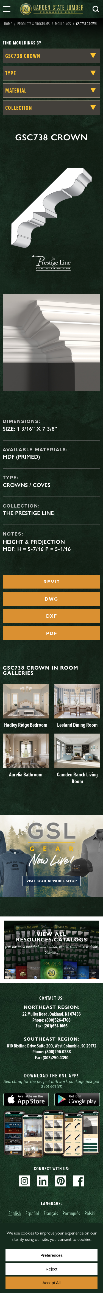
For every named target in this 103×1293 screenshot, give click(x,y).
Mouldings (63, 24)
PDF (51, 633)
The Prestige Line (28, 513)
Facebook (78, 1180)
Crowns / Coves (26, 485)
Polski (90, 1213)
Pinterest (60, 1180)
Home (8, 24)
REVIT (51, 581)
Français (51, 1213)
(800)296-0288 (58, 1051)
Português (71, 1213)
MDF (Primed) (21, 456)
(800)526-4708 (58, 1020)
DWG (51, 599)
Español (32, 1213)
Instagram (24, 1180)
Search (95, 9)
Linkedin (42, 1180)
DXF (51, 616)
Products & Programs (33, 24)
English (15, 1213)
